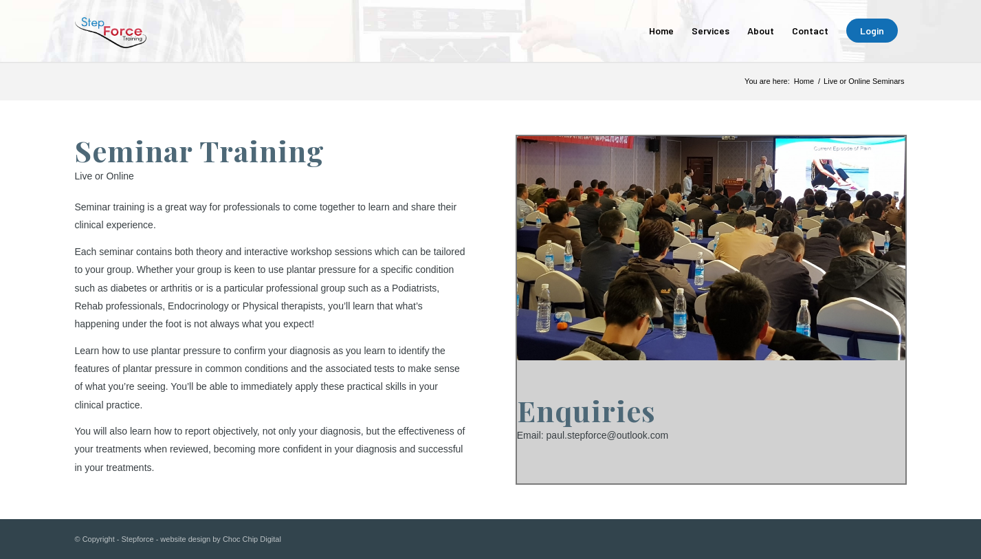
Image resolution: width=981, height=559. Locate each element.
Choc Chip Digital (252, 539)
